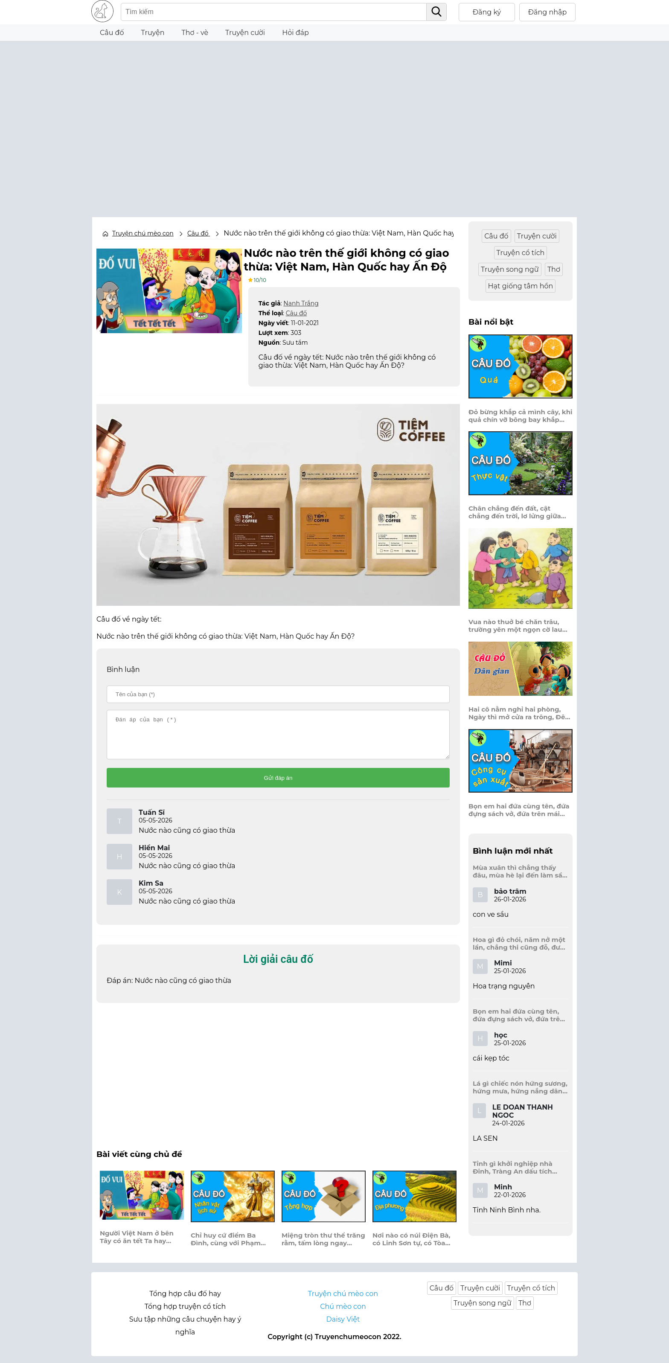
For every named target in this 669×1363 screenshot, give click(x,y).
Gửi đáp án (278, 785)
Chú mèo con (343, 1313)
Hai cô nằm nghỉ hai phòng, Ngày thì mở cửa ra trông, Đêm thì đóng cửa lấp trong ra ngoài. (520, 713)
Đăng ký (487, 12)
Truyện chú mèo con (143, 233)
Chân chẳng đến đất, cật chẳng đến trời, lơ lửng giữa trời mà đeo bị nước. (514, 512)
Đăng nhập (547, 12)
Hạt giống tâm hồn (520, 286)
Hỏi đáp (295, 33)
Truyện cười (245, 33)
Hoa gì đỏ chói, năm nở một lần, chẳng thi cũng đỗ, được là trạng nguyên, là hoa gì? (520, 943)
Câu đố (112, 33)
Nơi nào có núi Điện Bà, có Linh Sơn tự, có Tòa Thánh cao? (411, 1246)
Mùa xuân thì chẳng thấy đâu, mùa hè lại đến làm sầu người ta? (520, 871)
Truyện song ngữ (510, 269)
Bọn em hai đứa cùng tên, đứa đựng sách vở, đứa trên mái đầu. (519, 810)
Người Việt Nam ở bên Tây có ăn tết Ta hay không (137, 1244)
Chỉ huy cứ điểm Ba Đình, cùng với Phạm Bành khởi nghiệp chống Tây (232, 1246)
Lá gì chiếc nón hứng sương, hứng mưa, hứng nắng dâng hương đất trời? (520, 1087)
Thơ (553, 269)
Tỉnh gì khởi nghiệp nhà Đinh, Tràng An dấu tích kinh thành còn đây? (513, 1167)
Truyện (153, 33)
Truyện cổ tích (521, 253)
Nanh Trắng (300, 302)
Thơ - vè (194, 33)
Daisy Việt (343, 1326)
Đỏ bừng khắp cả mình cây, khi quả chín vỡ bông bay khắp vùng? (520, 416)
